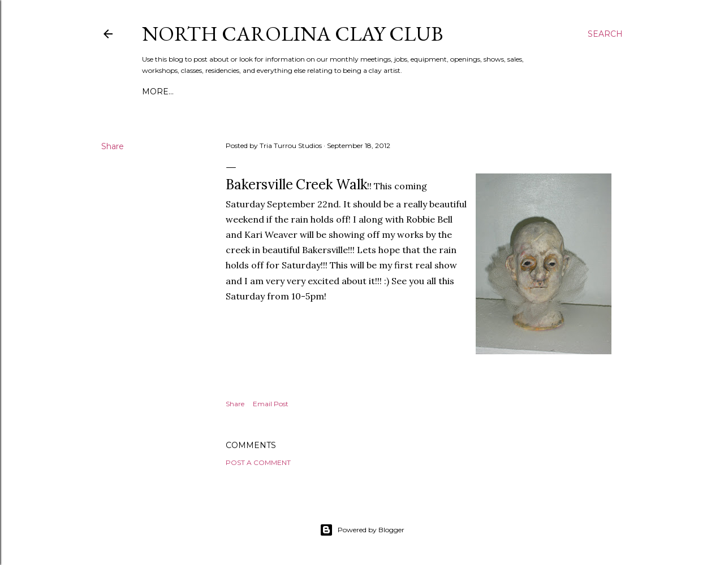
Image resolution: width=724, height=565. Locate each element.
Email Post (270, 403)
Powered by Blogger (362, 530)
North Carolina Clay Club (292, 33)
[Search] (605, 33)
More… (158, 91)
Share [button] (112, 146)
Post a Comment (258, 462)
